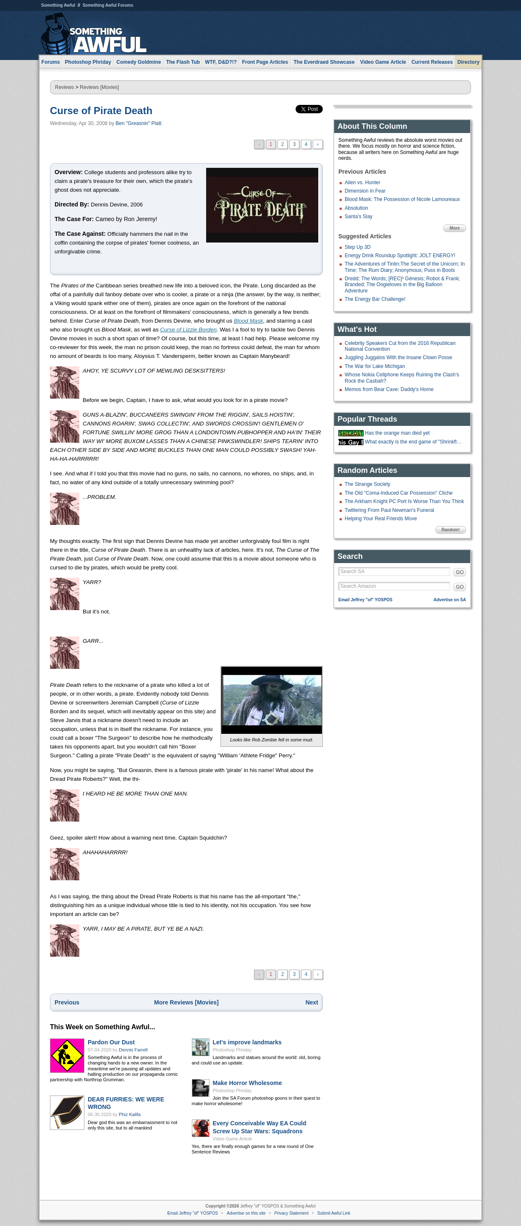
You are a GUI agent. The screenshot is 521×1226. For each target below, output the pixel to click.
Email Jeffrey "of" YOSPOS (365, 599)
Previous (67, 1002)
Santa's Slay (358, 216)
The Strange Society (367, 484)
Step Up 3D (358, 247)
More (455, 228)
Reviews (64, 87)
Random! (451, 529)
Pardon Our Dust (111, 1042)
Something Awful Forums (108, 5)
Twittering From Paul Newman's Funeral (389, 510)
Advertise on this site (246, 1213)
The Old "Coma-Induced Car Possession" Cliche (399, 493)
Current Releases (432, 62)
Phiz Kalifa (130, 1114)
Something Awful (58, 5)
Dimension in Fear (365, 191)
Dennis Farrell (133, 1049)
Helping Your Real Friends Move (381, 519)
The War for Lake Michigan (375, 366)
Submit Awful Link (334, 1213)
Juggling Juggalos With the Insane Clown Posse (398, 357)
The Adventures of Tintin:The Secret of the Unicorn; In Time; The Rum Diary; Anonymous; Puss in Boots (405, 267)
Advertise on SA (450, 599)
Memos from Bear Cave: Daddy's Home (389, 389)
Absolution (356, 208)
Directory (469, 62)
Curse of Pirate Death (101, 110)
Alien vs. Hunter (362, 182)
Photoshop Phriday (232, 1049)
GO (460, 572)
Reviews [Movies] (99, 87)
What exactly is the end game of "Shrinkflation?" (414, 442)
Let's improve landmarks (247, 1042)
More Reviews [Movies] (186, 1002)
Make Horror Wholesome (247, 1083)
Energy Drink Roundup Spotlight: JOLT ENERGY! (400, 255)
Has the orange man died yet (397, 433)
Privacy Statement (292, 1213)
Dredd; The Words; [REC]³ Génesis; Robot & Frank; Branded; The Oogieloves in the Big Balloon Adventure (402, 285)
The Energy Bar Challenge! (375, 299)
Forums (51, 62)
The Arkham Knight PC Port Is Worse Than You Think (404, 501)
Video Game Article (232, 1138)
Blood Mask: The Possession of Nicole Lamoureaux (402, 199)
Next (312, 1002)
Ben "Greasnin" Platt (138, 123)
